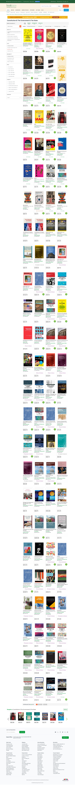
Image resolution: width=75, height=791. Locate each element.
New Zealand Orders (25, 750)
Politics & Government (18, 14)
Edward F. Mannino (37, 694)
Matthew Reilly (40, 765)
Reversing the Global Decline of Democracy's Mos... (62, 315)
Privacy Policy (8, 747)
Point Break (59, 610)
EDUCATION (28, 12)
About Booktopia (41, 742)
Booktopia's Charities (41, 747)
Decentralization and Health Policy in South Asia (51, 638)
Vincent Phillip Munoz (54, 343)
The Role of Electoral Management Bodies (26, 585)
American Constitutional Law (51, 340)
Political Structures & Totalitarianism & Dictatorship (13, 40)
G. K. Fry (58, 370)
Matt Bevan (36, 45)
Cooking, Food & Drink (57, 757)
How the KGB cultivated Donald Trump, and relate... (50, 99)
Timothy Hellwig (56, 235)
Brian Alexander (25, 235)
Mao (35, 124)
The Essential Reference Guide (39, 314)
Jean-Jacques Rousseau (61, 693)
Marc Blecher (36, 289)
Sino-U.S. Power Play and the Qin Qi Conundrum (27, 692)
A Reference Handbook (27, 314)
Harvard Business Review (10, 762)
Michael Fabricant (60, 397)
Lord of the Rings (25, 764)
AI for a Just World (37, 448)
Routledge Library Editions (28, 340)
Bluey (7, 757)
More (65, 26)
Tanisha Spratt (59, 262)
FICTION (8, 12)
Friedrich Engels (52, 71)
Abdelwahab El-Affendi (61, 478)
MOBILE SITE (65, 737)
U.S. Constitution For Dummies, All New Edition (38, 368)
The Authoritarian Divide (50, 610)
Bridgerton (24, 757)
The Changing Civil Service (51, 367)
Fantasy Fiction (55, 768)
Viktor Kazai (59, 640)
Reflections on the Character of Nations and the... (62, 99)
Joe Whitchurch (48, 451)
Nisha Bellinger (48, 640)
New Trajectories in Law (50, 665)
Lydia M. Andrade (42, 478)
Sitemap (7, 750)
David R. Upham (25, 532)
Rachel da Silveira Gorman (44, 451)
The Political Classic (49, 70)
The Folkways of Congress (28, 232)
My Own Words (37, 97)
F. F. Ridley (25, 478)
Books (8, 14)
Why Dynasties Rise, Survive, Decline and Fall (51, 423)
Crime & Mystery (56, 765)
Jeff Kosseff (67, 316)
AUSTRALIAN (22, 12)
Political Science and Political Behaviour (61, 449)
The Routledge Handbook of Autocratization (62, 665)
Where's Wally (8, 774)
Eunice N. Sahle (60, 586)
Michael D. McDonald (66, 559)
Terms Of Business (9, 746)
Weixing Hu (42, 424)
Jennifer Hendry (54, 666)
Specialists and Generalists (28, 475)
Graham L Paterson (26, 180)
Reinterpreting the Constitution (37, 692)
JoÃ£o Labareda (37, 613)
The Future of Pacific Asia (39, 421)
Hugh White (25, 125)
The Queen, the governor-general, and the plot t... (50, 180)
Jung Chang (36, 126)
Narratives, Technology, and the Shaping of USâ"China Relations (51, 395)
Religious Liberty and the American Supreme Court (50, 260)
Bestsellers (40, 26)
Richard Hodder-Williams (38, 261)
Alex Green (48, 666)
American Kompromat (50, 97)
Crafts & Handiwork (56, 758)
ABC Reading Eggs (9, 754)
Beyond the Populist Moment (62, 475)
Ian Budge (59, 559)
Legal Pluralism (48, 664)
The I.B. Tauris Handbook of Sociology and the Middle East (62, 503)
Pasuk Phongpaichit (32, 152)
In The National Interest (61, 153)
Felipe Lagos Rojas (32, 505)
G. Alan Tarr (48, 343)
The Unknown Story (37, 125)
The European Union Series (50, 503)
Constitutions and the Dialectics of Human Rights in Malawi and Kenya (62, 584)
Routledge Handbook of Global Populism (38, 152)
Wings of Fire (24, 773)
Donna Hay (39, 759)
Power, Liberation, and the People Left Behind (38, 450)
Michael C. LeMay (26, 315)
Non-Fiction (12, 14)
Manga (54, 770)
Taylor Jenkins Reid (41, 770)
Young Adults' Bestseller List (58, 746)
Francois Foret (25, 667)
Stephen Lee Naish (60, 612)
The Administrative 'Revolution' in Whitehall (61, 368)
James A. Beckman (26, 612)
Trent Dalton (40, 773)
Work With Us (40, 750)
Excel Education (9, 758)
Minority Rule (25, 205)
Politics (58, 556)
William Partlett (32, 44)
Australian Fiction (56, 764)
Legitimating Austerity (38, 556)
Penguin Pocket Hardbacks (39, 70)
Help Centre (8, 742)
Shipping (23, 742)
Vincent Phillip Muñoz (49, 262)
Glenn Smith (36, 369)
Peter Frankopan (49, 45)
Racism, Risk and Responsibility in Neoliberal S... (62, 261)
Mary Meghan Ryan (49, 694)
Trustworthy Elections (27, 583)
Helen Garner (40, 762)
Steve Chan (36, 424)
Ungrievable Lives (60, 259)
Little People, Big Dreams (26, 763)
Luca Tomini (66, 667)
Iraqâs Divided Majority (27, 448)
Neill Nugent (48, 504)
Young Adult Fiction (56, 773)
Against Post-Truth (49, 556)
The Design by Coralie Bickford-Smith (27, 71)
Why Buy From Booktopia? (42, 745)
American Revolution (38, 313)
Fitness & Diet (55, 760)
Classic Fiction (55, 767)
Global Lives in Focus (26, 369)
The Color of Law (49, 124)
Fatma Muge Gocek (60, 505)
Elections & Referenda (11, 34)
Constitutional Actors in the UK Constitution (51, 584)
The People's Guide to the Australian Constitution (27, 43)
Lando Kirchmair (60, 289)
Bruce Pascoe (40, 755)
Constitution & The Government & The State (42, 14)
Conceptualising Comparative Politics (38, 287)
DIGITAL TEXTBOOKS (34, 12)
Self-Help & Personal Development (59, 763)
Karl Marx (47, 71)
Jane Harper (40, 763)
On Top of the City (60, 529)
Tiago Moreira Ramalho (38, 559)
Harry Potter (8, 763)
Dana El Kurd (36, 342)
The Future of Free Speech (62, 313)
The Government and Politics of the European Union (38, 503)
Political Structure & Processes (28, 14)
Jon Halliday (42, 126)
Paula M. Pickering (32, 262)
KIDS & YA (17, 12)
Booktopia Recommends (31, 26)
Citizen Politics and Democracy (49, 233)
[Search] (66, 6)
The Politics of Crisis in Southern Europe (38, 558)
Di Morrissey (40, 758)
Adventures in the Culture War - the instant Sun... (28, 207)
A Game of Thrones (25, 755)
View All (65, 709)
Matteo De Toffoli (49, 559)
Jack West (23, 762)
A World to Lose (37, 288)
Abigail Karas (59, 532)
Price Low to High (48, 26)
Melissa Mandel (43, 369)
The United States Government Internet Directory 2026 (49, 692)
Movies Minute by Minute (61, 611)
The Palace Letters (49, 178)
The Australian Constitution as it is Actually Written (28, 179)
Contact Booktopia (9, 745)
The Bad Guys (24, 768)
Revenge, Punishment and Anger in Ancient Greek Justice (50, 449)
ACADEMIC (40, 12)
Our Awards (39, 746)
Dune (23, 759)
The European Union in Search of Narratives (27, 665)
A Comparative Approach (50, 639)
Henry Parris (25, 342)
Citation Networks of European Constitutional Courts (61, 287)
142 (44, 704)
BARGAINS (45, 12)
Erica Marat (36, 531)
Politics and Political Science (39, 477)
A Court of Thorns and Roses (27, 754)
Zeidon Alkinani (25, 451)
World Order (59, 97)
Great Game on (48, 205)
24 (31, 704)
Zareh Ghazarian (37, 397)
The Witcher (24, 772)
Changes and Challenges (27, 261)
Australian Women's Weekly (11, 755)
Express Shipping (25, 746)
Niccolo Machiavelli (26, 72)
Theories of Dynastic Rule (50, 421)
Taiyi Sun (24, 694)
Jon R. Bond (36, 478)
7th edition (59, 126)
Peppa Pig (8, 770)
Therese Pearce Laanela (27, 586)
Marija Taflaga (43, 397)
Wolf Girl (23, 774)
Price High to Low (57, 26)
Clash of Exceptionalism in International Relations (28, 395)
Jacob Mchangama (60, 316)
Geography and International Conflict (38, 665)
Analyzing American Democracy (38, 476)
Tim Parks (33, 72)
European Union (49, 502)
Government (25, 341)
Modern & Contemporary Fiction (58, 769)
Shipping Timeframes (25, 747)
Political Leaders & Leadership (12, 36)
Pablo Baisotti (25, 505)
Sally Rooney (40, 768)
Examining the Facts (26, 611)
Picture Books (55, 772)
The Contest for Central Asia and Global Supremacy (50, 207)
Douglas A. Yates (49, 424)
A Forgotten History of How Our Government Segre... (50, 126)
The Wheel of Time (25, 770)
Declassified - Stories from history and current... (38, 44)
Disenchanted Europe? (27, 666)
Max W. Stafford (26, 559)
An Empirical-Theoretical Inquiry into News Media (50, 558)
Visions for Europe (37, 610)
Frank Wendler (36, 640)
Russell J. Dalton (48, 235)
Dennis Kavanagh (60, 451)
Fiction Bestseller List (56, 747)
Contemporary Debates (27, 610)
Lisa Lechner (66, 289)
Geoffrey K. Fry (48, 369)
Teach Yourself (8, 772)
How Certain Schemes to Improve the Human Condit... (39, 207)
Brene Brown (40, 754)
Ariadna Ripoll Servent (38, 505)
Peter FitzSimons (40, 767)
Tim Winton (39, 772)
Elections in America (26, 313)
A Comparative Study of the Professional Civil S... (27, 477)
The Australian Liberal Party (39, 394)
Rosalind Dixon (25, 44)
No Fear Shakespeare (10, 768)
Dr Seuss (7, 759)
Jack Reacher (24, 760)
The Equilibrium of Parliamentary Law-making (62, 638)
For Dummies (48, 153)
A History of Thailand (27, 151)
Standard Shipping (25, 745)
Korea (35, 178)
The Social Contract (60, 691)
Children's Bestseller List (57, 745)
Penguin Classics (60, 692)
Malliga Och (25, 370)
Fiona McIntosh (40, 760)
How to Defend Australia (27, 124)
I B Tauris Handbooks (38, 340)
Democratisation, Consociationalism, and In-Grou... (27, 450)
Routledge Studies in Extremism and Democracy (62, 179)
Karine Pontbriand (49, 397)
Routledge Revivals (37, 259)
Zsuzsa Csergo (25, 262)
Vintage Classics (9, 773)
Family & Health (55, 759)
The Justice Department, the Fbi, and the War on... (62, 44)
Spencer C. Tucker (37, 315)
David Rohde (59, 45)
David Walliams (40, 757)
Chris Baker (25, 152)
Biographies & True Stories (57, 754)
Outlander (23, 767)
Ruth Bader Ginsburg (38, 98)
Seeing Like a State (37, 205)
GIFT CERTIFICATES (51, 12)
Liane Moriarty (40, 764)
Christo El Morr (36, 451)
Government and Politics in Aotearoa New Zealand (62, 125)
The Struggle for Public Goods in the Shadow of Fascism (61, 395)
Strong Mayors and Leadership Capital (26, 557)
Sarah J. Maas (40, 769)
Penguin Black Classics (10, 769)
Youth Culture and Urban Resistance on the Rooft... (61, 531)
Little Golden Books (9, 765)
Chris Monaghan (48, 585)
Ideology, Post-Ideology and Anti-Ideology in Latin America (28, 503)
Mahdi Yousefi (48, 316)
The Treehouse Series (26, 769)
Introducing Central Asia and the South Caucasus (39, 530)
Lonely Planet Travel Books (11, 767)
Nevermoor (24, 765)
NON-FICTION (13, 12)
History (54, 762)
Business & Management (57, 755)
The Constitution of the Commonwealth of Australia (28, 98)
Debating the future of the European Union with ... (38, 612)
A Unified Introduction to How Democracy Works (62, 558)
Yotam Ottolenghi (40, 774)
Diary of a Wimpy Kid (25, 758)
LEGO (7, 764)
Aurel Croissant (59, 667)
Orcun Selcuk (48, 613)
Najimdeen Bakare (26, 397)
